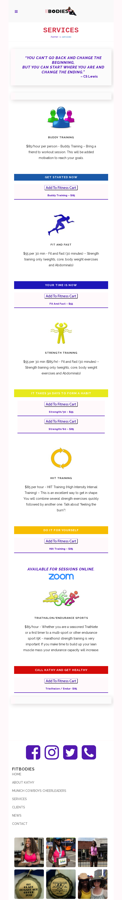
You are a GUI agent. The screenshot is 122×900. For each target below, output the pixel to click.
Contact (20, 824)
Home (54, 36)
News (16, 815)
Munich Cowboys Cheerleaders (39, 791)
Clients (18, 807)
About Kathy (23, 782)
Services (19, 799)
